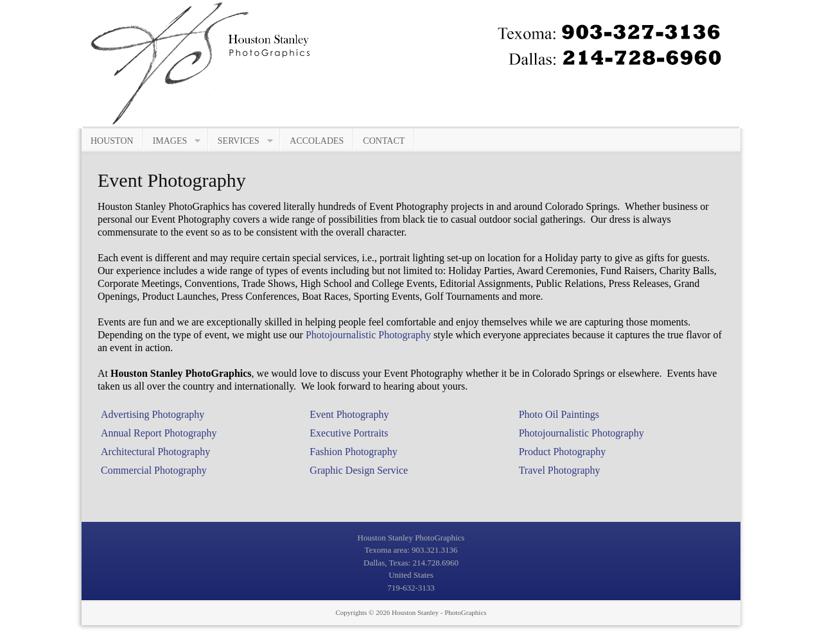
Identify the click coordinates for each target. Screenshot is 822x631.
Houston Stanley (415, 612)
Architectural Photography (155, 451)
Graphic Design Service (359, 470)
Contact (384, 141)
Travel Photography (559, 470)
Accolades (317, 141)
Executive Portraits (349, 433)
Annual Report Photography (158, 433)
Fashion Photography (353, 451)
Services (241, 141)
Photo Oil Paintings (559, 414)
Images (172, 141)
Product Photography (562, 451)
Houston (112, 141)
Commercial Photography (154, 470)
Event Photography (349, 414)
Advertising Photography (152, 414)
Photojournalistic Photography (368, 334)
